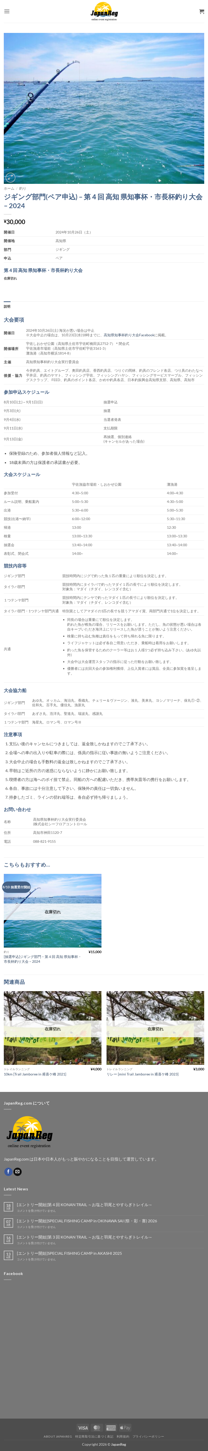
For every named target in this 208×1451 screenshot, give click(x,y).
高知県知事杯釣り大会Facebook (129, 335)
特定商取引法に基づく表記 (94, 1436)
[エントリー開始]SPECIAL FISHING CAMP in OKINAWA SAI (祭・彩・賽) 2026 (87, 1220)
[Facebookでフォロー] (8, 1172)
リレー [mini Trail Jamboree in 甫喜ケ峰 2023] (142, 1074)
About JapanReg (58, 1436)
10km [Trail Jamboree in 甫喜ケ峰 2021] (35, 1074)
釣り (22, 188)
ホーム (9, 188)
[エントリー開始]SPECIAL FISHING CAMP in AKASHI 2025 (69, 1253)
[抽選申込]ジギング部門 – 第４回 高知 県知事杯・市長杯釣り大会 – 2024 (43, 959)
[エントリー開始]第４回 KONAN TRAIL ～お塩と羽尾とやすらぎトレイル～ (84, 1204)
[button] (7, 11)
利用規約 (123, 1436)
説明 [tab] (7, 306)
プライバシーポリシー (148, 1436)
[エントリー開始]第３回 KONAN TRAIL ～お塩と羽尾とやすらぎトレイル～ (84, 1236)
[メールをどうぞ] (17, 1172)
